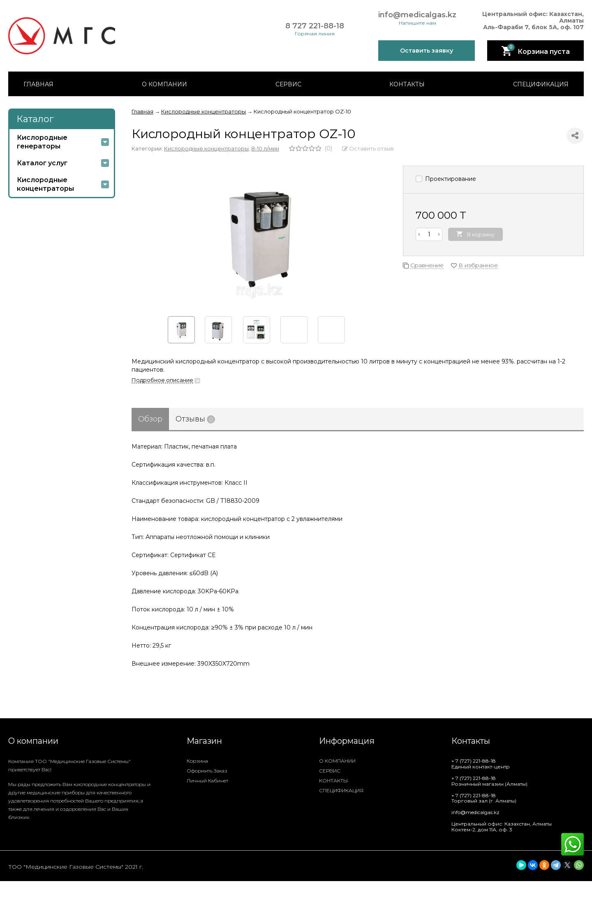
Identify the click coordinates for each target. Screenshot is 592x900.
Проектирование (446, 179)
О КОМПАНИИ (164, 84)
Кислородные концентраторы (206, 148)
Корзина (197, 761)
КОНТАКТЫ (407, 84)
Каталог (34, 119)
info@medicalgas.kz (417, 15)
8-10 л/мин (265, 148)
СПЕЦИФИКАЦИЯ (541, 84)
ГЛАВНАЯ (38, 84)
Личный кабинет (207, 780)
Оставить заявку (426, 50)
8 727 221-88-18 (314, 26)
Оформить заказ (207, 771)
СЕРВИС (288, 84)
